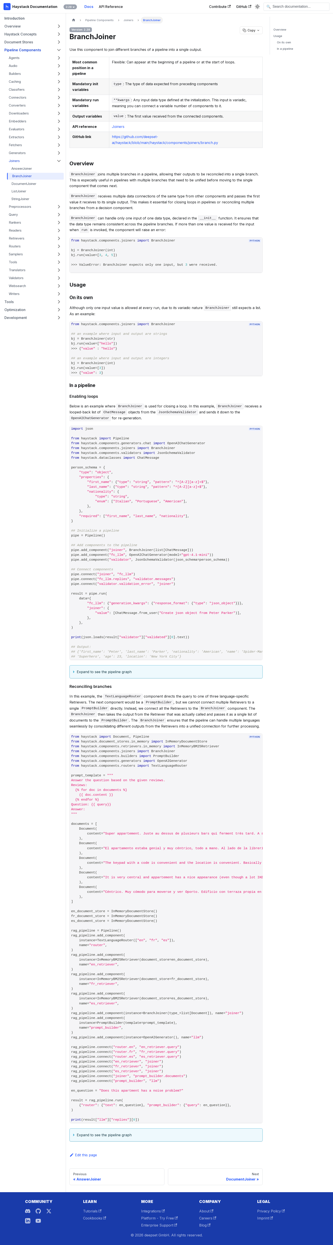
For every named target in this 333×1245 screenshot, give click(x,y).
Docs (88, 6)
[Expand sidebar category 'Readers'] (59, 230)
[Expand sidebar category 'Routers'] (59, 246)
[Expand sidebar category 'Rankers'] (59, 222)
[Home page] (73, 20)
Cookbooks (94, 1218)
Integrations (153, 1211)
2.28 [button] (69, 7)
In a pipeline (285, 48)
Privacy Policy (271, 1211)
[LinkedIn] (27, 1220)
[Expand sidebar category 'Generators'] (59, 153)
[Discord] (27, 1211)
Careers (207, 1218)
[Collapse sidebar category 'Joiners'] (59, 160)
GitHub (243, 6)
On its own (284, 42)
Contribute (220, 6)
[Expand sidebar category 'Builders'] (59, 73)
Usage (277, 36)
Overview (279, 29)
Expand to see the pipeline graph (104, 672)
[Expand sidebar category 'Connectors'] (59, 97)
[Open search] (296, 7)
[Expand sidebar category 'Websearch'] (59, 285)
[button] (33, 26)
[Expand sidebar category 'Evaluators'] (59, 129)
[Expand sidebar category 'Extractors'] (59, 137)
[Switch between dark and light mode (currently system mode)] (257, 6)
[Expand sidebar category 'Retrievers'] (59, 238)
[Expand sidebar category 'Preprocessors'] (59, 206)
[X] (48, 1211)
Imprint (265, 1218)
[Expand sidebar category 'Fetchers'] (59, 145)
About (206, 1211)
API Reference (111, 6)
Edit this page (83, 1155)
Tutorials (92, 1211)
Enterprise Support (159, 1225)
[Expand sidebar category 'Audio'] (59, 65)
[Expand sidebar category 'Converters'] (59, 105)
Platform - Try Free (159, 1218)
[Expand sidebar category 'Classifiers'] (59, 89)
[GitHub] (38, 1211)
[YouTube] (38, 1220)
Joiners (118, 126)
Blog (205, 1225)
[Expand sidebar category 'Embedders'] (59, 121)
